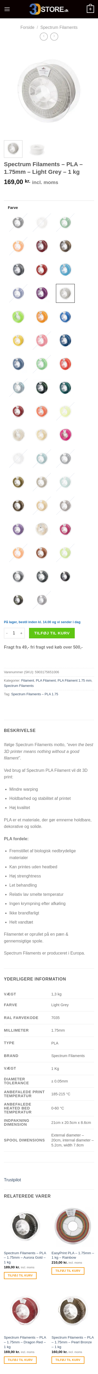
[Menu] (7, 9)
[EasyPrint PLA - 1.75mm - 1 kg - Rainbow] (72, 1226)
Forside (27, 27)
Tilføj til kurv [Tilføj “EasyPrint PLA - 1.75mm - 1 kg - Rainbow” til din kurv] (67, 1270)
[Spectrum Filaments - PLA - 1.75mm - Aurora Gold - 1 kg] (25, 1226)
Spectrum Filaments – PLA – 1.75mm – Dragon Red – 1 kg (25, 1342)
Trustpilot (12, 1180)
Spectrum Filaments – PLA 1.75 (34, 694)
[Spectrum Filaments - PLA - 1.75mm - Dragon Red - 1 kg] (25, 1310)
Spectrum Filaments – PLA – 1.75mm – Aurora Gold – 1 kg (25, 1257)
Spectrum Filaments (59, 27)
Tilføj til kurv (52, 633)
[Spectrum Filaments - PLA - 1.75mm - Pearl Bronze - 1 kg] (72, 1310)
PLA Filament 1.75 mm (74, 680)
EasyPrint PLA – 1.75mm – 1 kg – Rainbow (72, 1255)
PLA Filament (46, 680)
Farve (13, 208)
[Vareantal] (14, 633)
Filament (27, 680)
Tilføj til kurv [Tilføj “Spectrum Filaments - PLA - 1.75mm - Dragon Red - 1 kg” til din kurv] (20, 1359)
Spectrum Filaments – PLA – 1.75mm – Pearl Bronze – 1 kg (72, 1342)
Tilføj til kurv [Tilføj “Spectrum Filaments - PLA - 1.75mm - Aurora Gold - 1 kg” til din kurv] (20, 1275)
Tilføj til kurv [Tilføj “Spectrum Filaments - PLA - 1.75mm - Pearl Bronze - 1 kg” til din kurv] (67, 1359)
